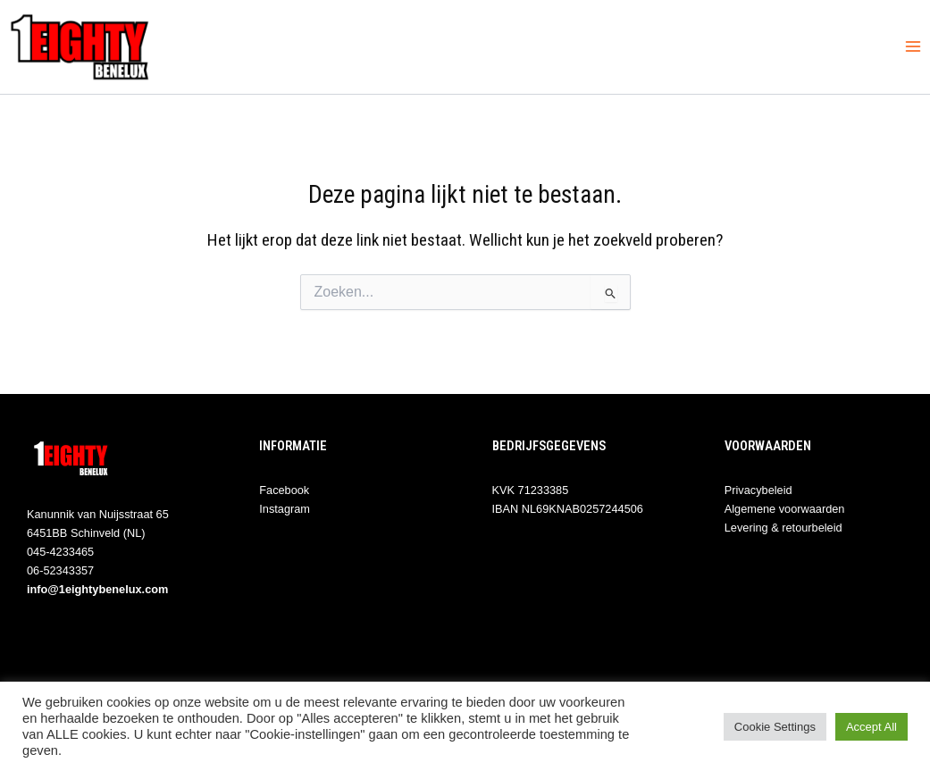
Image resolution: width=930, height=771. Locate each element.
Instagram (284, 508)
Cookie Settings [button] (775, 726)
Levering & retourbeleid (783, 527)
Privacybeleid (758, 490)
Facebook (284, 490)
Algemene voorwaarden (785, 508)
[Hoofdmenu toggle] (913, 46)
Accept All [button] (871, 726)
